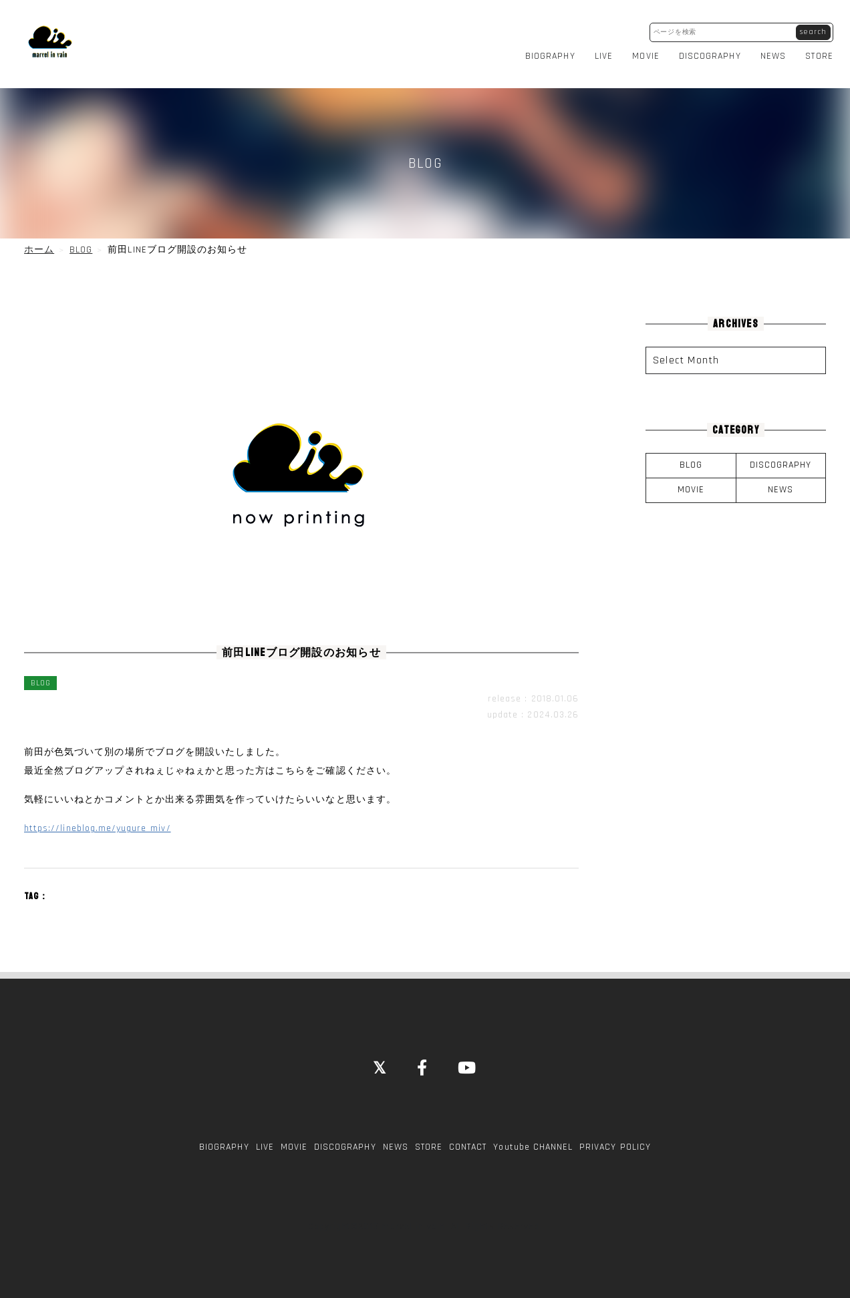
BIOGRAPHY (552, 49)
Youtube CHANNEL (533, 1133)
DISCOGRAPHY (713, 49)
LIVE (606, 49)
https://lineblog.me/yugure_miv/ (97, 815)
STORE (822, 49)
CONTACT (467, 1133)
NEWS (776, 49)
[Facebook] (422, 1055)
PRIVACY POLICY (615, 1133)
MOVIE (648, 49)
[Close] (380, 1055)
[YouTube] (467, 1055)
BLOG (691, 452)
